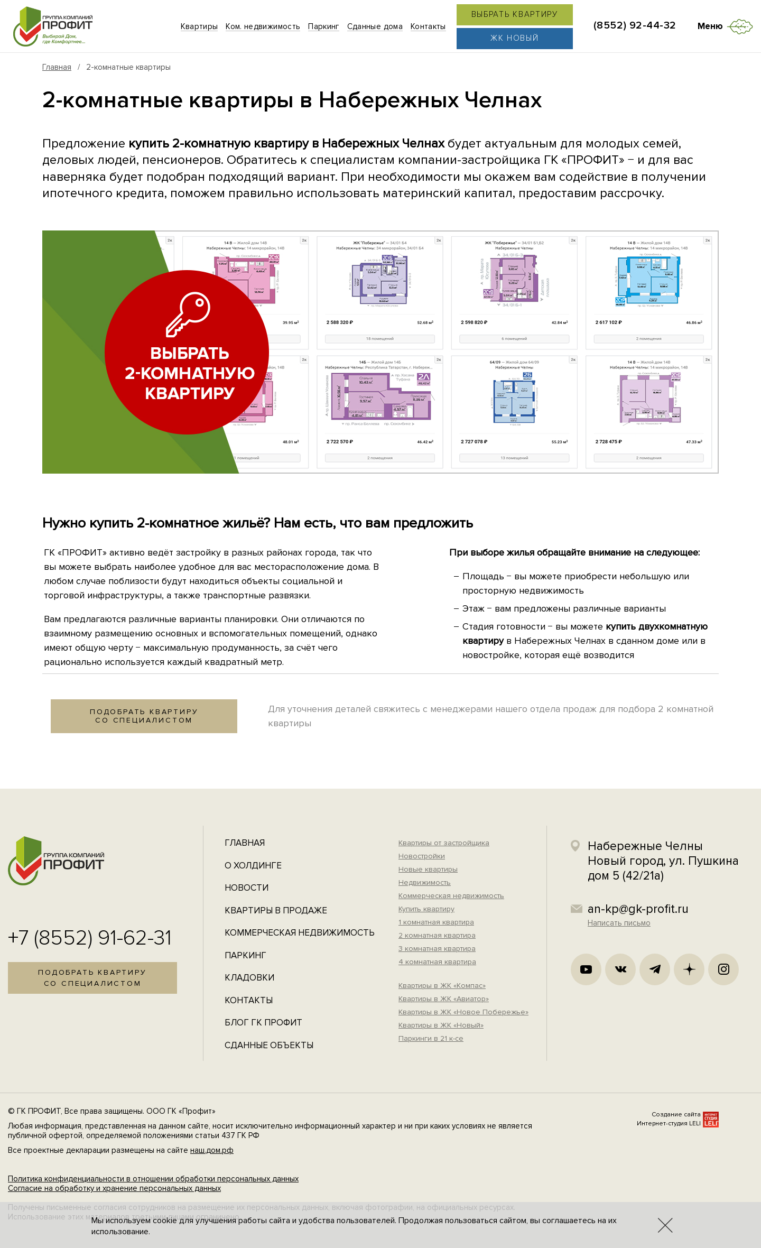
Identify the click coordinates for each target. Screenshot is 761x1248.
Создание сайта (676, 1114)
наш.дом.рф (212, 1150)
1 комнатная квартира (436, 922)
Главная (56, 67)
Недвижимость (424, 882)
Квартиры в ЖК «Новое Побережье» (463, 1011)
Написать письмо (619, 923)
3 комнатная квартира (437, 948)
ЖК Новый (514, 38)
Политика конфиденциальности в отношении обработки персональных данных (153, 1179)
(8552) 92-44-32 (634, 25)
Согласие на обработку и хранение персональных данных (114, 1188)
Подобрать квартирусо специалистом (144, 716)
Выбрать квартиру (514, 14)
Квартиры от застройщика (443, 842)
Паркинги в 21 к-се (430, 1038)
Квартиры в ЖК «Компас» (442, 985)
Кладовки (249, 977)
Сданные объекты (269, 1045)
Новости (246, 887)
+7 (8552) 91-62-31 (90, 938)
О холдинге (253, 865)
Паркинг (245, 955)
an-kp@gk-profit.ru (638, 909)
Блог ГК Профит (263, 1022)
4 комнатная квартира (437, 961)
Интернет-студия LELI (669, 1123)
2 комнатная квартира (437, 935)
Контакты (249, 1000)
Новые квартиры (428, 869)
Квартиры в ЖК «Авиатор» (443, 998)
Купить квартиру (426, 908)
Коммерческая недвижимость (300, 932)
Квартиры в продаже (276, 910)
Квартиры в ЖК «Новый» (441, 1025)
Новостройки (421, 856)
